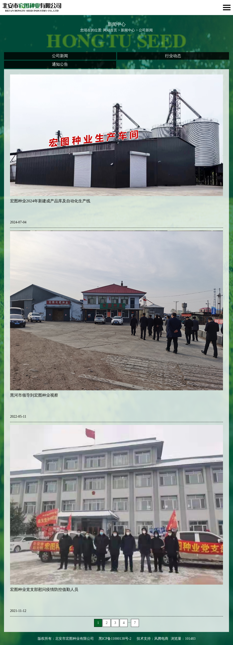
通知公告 (60, 64)
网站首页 (110, 30)
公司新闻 (60, 56)
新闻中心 (128, 30)
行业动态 (173, 56)
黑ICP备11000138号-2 (115, 638)
